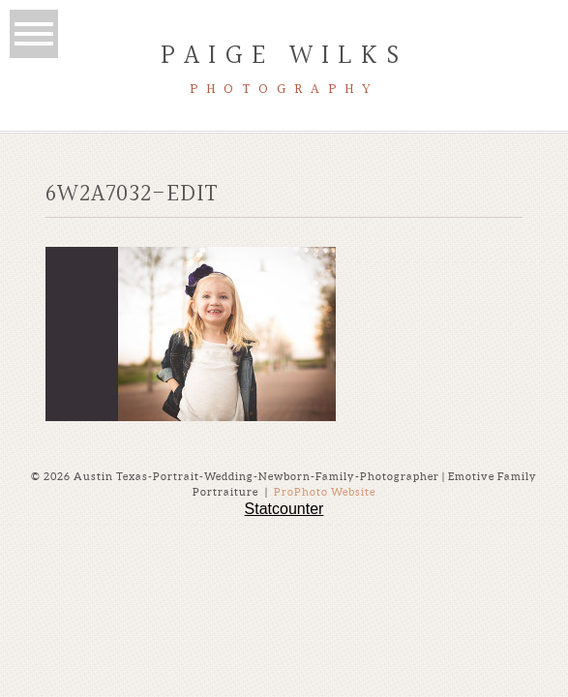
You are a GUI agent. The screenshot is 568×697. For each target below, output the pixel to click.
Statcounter (284, 508)
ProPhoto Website (324, 492)
